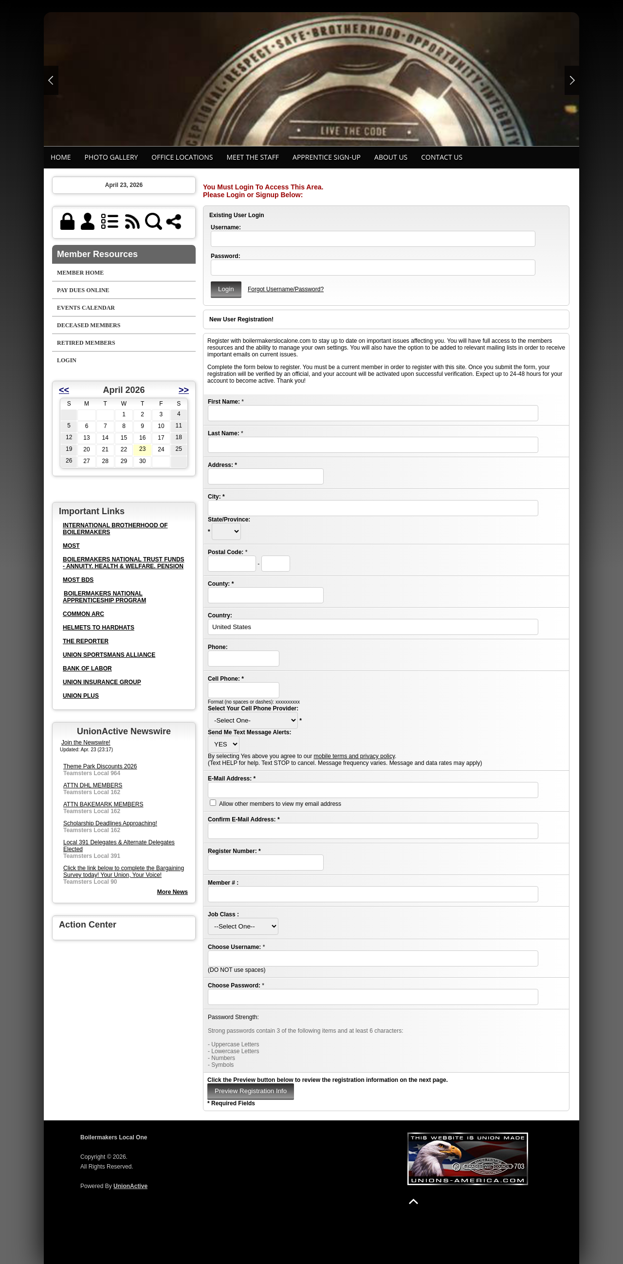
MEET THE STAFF (252, 157)
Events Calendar (86, 307)
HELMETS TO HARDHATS (98, 627)
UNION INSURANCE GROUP (102, 682)
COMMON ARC (83, 614)
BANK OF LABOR (87, 668)
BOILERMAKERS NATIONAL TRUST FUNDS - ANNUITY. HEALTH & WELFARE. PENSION (123, 563)
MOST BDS (78, 579)
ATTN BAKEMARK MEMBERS (103, 804)
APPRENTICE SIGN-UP (327, 157)
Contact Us (441, 157)
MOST (71, 545)
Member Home (80, 272)
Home (61, 157)
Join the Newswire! (85, 742)
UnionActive (130, 1186)
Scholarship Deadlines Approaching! (110, 823)
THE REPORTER (86, 641)
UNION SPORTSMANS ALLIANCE (109, 654)
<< (64, 390)
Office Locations (182, 157)
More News (172, 892)
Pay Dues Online (83, 290)
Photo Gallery (111, 157)
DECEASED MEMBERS (88, 325)
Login (66, 360)
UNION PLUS (81, 695)
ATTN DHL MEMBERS (92, 785)
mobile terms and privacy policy (354, 756)
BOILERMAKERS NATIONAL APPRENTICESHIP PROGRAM (104, 597)
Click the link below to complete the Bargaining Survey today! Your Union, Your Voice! (123, 871)
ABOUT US (390, 157)
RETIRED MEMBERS (86, 342)
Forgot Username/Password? (286, 289)
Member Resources (97, 254)
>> (184, 390)
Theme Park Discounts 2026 (100, 766)
